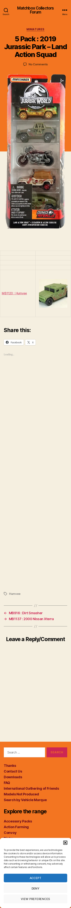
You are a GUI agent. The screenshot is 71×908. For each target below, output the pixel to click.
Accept (35, 878)
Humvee (14, 594)
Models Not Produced (21, 794)
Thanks (10, 766)
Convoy (10, 833)
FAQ (7, 783)
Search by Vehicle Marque (25, 800)
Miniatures (35, 29)
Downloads (13, 777)
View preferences (35, 899)
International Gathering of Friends (31, 788)
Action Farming (16, 827)
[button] (65, 843)
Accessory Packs (18, 821)
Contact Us (13, 771)
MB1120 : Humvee (14, 293)
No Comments (38, 64)
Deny (36, 888)
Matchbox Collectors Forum (35, 10)
